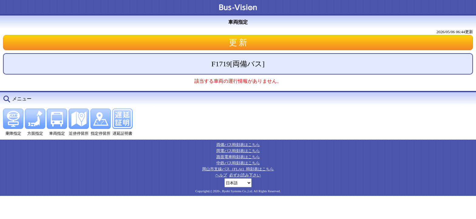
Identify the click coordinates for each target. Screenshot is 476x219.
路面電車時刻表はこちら (238, 157)
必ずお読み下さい (245, 175)
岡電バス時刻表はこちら (238, 150)
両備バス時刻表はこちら (238, 144)
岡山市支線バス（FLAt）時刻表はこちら (238, 169)
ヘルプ (221, 175)
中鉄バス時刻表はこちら (238, 163)
